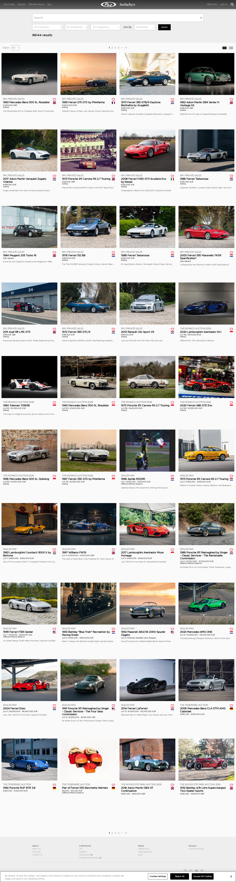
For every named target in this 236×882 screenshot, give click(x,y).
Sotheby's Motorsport (90, 858)
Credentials (143, 849)
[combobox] (47, 27)
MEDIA (141, 846)
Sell (49, 4)
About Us (36, 849)
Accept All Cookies (202, 876)
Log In (223, 4)
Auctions (9, 4)
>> (125, 47)
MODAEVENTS (86, 855)
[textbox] (47, 27)
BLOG (140, 855)
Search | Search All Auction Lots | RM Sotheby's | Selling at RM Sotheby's (118, 4)
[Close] (231, 876)
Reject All (179, 876)
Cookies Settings (196, 849)
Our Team (36, 852)
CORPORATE (85, 846)
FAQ (81, 849)
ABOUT (35, 846)
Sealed (21, 4)
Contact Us (37, 855)
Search (165, 27)
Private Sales (36, 4)
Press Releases (145, 852)
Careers (83, 852)
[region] (118, 876)
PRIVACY (193, 846)
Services (212, 4)
